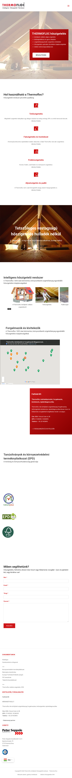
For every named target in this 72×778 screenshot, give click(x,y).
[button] (10, 309)
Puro (56, 771)
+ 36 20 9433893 (43, 421)
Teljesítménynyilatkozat (9, 680)
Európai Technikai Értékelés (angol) (12, 675)
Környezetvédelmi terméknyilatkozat (13, 669)
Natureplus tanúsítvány (9, 672)
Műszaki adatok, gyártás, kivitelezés (27, 774)
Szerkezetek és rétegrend (10, 662)
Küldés (9, 626)
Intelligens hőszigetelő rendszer (24, 277)
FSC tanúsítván (6, 677)
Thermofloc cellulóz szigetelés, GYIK (13, 687)
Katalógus (5, 659)
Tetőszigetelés (46, 304)
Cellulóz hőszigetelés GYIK (47, 774)
